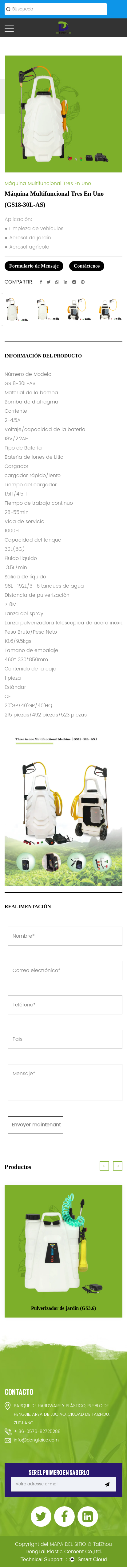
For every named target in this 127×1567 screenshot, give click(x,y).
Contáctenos (87, 265)
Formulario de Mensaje (34, 265)
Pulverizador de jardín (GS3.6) (63, 1308)
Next (2, 325)
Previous (2, 293)
